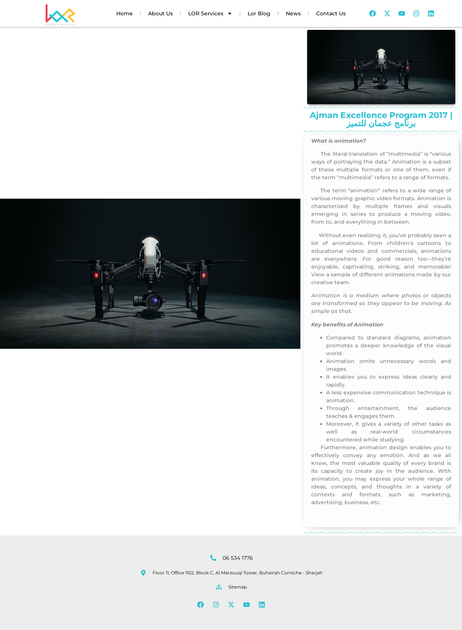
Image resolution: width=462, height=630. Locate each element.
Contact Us (331, 13)
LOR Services (210, 13)
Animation (325, 295)
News (293, 13)
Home (124, 13)
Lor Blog (259, 13)
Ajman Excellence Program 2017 (315, 155)
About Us (160, 13)
